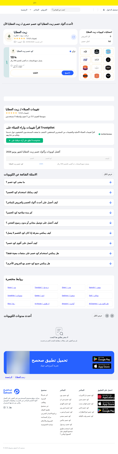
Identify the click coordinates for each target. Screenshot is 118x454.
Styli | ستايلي (94, 295)
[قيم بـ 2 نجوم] (17, 38)
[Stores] (36, 10)
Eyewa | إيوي (39, 295)
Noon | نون (12, 287)
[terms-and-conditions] (49, 421)
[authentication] (49, 395)
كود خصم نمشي (65, 416)
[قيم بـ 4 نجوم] (22, 38)
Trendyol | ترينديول (42, 287)
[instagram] (4, 407)
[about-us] (49, 406)
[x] (7, 407)
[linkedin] (10, 407)
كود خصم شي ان (65, 399)
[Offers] (44, 10)
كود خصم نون (64, 395)
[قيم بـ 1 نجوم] (15, 38)
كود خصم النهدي (65, 403)
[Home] (24, 10)
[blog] (49, 399)
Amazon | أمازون (68, 303)
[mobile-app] (49, 410)
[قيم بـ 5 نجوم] (24, 38)
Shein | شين (66, 287)
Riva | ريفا (11, 303)
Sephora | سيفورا (68, 295)
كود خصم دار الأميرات (86, 395)
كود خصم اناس (84, 408)
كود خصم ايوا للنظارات (86, 412)
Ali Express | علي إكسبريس (99, 303)
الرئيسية (8, 377)
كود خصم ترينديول (66, 424)
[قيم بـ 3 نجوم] (19, 38)
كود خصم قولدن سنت (86, 403)
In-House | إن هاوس (42, 303)
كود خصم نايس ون (66, 408)
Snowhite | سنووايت (15, 295)
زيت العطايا (20, 32)
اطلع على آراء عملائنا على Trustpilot (24, 140)
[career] (49, 402)
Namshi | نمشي (95, 287)
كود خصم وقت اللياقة (86, 416)
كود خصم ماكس (65, 420)
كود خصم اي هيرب (66, 412)
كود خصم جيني (84, 399)
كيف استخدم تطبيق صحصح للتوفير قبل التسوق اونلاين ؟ (66, 431)
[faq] (49, 417)
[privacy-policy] (49, 424)
